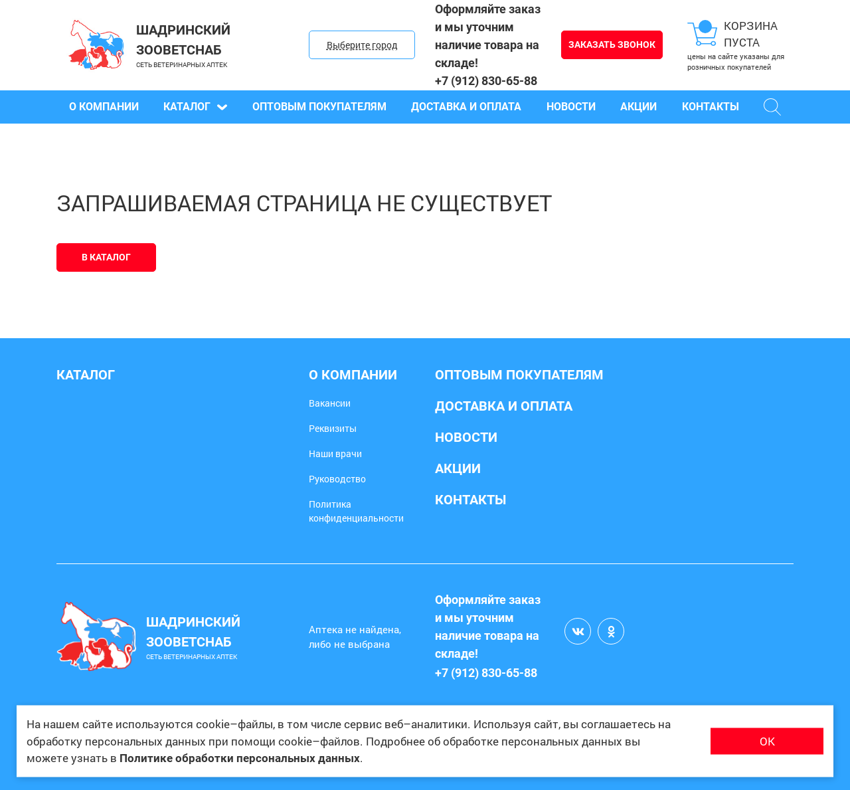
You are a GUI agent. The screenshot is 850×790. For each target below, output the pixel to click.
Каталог (195, 106)
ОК (767, 741)
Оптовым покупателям (319, 106)
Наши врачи (335, 453)
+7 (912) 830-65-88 (486, 81)
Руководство (337, 478)
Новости (571, 106)
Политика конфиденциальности (356, 511)
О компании (104, 106)
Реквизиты (333, 428)
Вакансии (330, 403)
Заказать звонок (611, 44)
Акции (638, 106)
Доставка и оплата (466, 106)
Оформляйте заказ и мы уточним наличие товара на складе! (488, 36)
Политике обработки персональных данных (240, 758)
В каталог (106, 257)
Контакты (710, 106)
